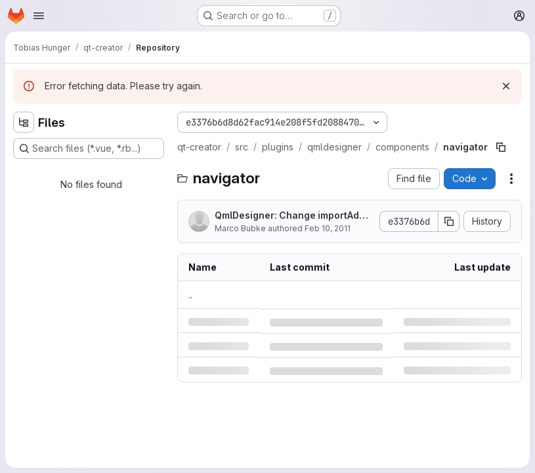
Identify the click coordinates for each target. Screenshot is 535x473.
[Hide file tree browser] (23, 122)
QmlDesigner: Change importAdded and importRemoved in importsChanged (293, 216)
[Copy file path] (500, 147)
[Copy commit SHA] (449, 221)
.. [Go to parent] (190, 294)
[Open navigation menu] (38, 15)
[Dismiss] (506, 86)
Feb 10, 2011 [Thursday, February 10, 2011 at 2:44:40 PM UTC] (328, 228)
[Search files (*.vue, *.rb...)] (88, 148)
